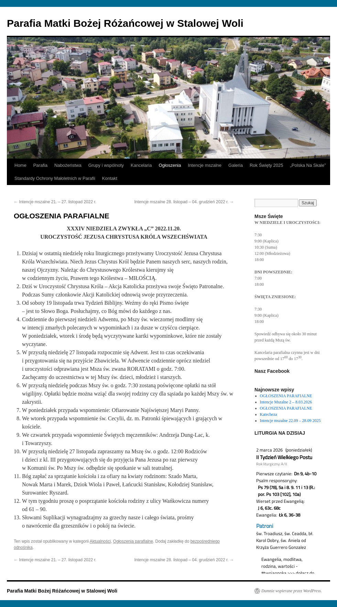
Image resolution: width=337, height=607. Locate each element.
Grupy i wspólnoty (106, 165)
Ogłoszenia (170, 165)
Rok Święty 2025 (266, 165)
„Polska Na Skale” (308, 165)
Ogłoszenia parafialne (133, 541)
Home (20, 165)
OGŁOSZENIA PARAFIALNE (286, 395)
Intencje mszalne (204, 165)
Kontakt (109, 178)
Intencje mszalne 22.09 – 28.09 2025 (290, 420)
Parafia (40, 165)
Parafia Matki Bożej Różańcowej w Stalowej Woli (125, 23)
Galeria (235, 165)
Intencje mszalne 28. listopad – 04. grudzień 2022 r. (184, 201)
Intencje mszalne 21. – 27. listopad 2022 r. (55, 201)
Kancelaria (141, 165)
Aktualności (100, 541)
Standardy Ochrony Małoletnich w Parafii (54, 178)
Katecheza (268, 414)
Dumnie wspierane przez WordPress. (291, 590)
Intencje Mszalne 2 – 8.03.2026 (286, 402)
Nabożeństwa (67, 165)
